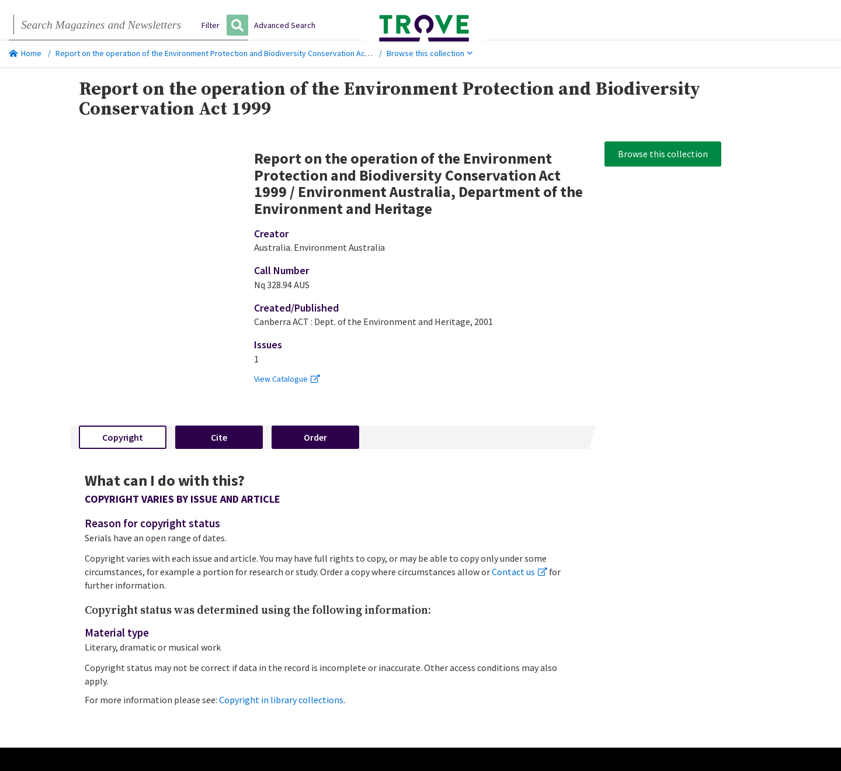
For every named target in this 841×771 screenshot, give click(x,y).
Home (25, 53)
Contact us (519, 572)
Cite (219, 437)
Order (315, 437)
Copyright (122, 437)
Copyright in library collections (281, 700)
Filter (210, 25)
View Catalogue (287, 379)
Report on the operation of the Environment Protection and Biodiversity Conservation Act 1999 (220, 53)
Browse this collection (429, 53)
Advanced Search (284, 25)
